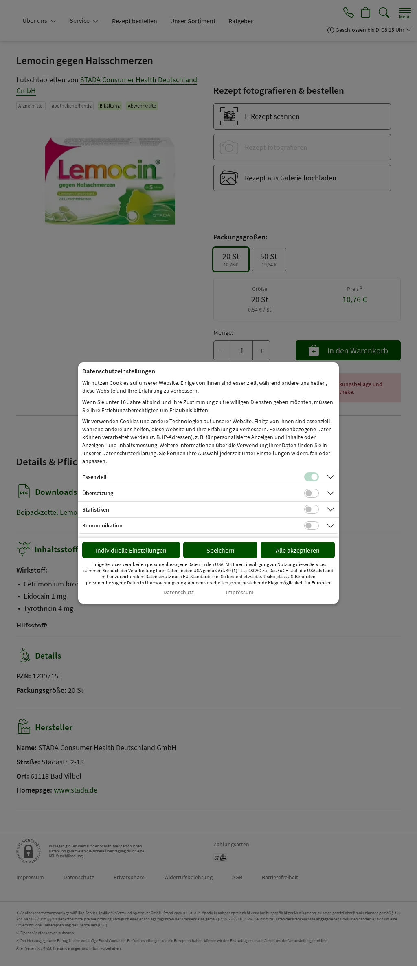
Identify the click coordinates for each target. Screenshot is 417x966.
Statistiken (95, 509)
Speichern (220, 550)
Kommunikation (102, 525)
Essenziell (94, 477)
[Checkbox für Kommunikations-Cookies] (311, 525)
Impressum (240, 592)
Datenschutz (178, 592)
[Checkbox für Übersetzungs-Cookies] (311, 493)
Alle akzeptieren (298, 550)
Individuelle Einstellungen (131, 550)
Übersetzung (97, 493)
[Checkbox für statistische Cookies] (311, 509)
